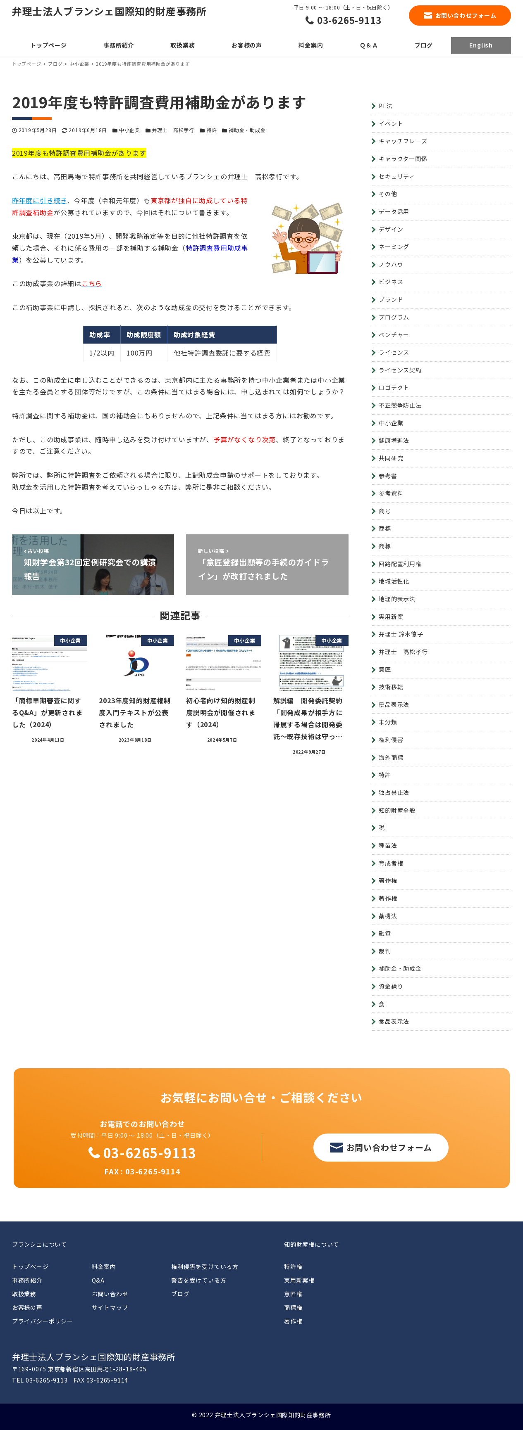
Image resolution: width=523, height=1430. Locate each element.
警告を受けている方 (198, 1280)
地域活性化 (394, 581)
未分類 (388, 722)
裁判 (385, 951)
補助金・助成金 (247, 129)
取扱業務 (24, 1294)
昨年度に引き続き (39, 200)
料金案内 (104, 1266)
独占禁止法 (394, 792)
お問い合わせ (110, 1294)
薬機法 (388, 916)
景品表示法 (394, 704)
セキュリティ (397, 176)
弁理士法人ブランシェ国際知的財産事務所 (109, 11)
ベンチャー (394, 334)
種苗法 (388, 845)
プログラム (394, 317)
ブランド (391, 299)
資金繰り (391, 986)
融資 (385, 933)
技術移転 (391, 687)
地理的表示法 (397, 599)
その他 (388, 194)
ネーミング (394, 246)
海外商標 (391, 757)
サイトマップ (110, 1307)
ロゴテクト (394, 387)
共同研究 (391, 458)
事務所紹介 (27, 1280)
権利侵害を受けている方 (205, 1266)
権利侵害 (391, 739)
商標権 (293, 1307)
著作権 (388, 880)
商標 (385, 528)
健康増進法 (394, 440)
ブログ (180, 1294)
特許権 (293, 1266)
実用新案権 (299, 1280)
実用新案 (391, 616)
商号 (385, 511)
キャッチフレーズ (403, 141)
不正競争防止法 (400, 405)
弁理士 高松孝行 (173, 129)
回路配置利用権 (400, 564)
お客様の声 (27, 1307)
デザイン (391, 229)
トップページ (30, 1266)
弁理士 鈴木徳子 (401, 634)
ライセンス (394, 352)
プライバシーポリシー (42, 1321)
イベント (391, 123)
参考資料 (391, 493)
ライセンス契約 (400, 370)
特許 (211, 129)
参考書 (388, 476)
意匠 (385, 669)
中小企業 (129, 129)
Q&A (98, 1280)
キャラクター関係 (403, 158)
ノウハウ (391, 264)
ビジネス (391, 281)
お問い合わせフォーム (466, 15)
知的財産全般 (397, 810)
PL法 (385, 106)
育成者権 (391, 863)
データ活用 (394, 211)
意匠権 (293, 1294)
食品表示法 (394, 1021)
